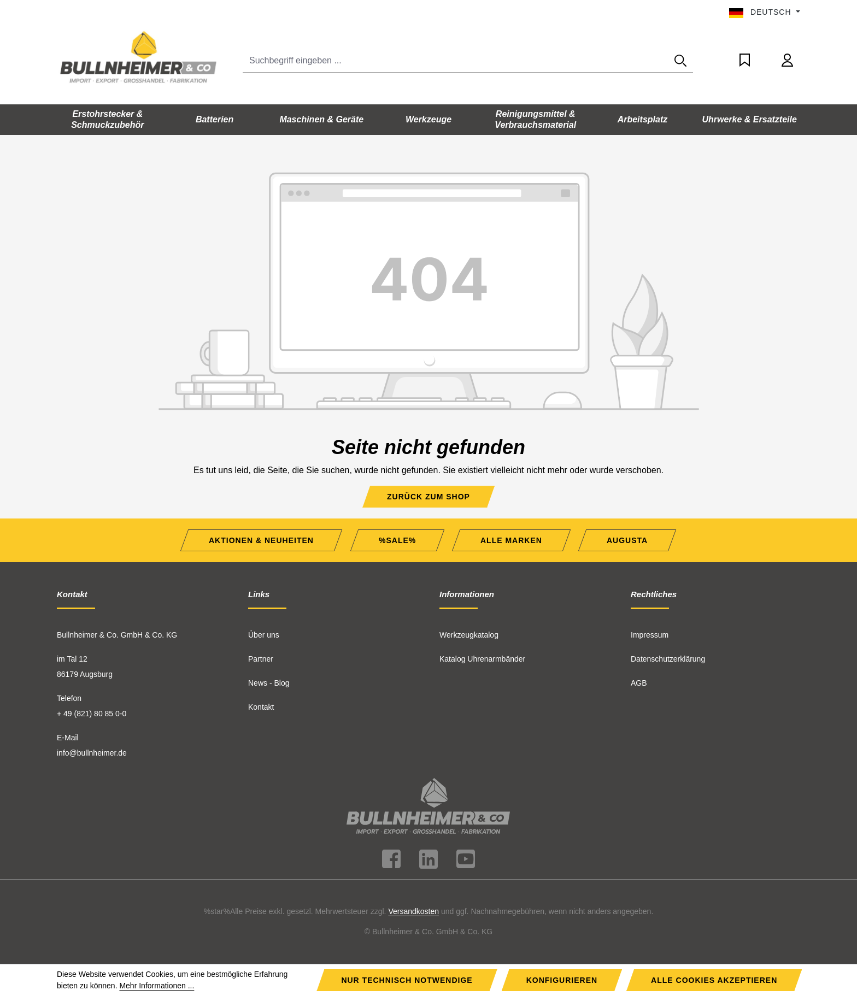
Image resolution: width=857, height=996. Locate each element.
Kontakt (261, 707)
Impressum (649, 634)
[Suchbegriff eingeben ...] (455, 61)
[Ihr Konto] (787, 60)
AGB (639, 683)
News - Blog (268, 683)
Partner (260, 659)
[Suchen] (680, 61)
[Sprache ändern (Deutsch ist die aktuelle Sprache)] (764, 12)
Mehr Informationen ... (156, 985)
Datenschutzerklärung (668, 659)
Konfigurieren (561, 980)
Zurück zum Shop (428, 496)
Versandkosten (413, 911)
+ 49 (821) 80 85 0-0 (91, 713)
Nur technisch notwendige (406, 980)
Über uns (263, 634)
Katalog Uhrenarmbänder (482, 659)
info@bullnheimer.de (92, 753)
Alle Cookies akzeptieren (714, 980)
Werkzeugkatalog (468, 634)
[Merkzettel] (744, 60)
